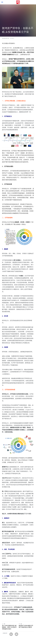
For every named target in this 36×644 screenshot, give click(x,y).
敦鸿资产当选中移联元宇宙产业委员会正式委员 (26, 626)
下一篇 (20, 624)
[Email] (16, 634)
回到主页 (4, 633)
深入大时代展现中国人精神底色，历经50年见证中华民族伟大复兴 (9, 627)
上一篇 (3, 624)
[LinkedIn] (11, 634)
